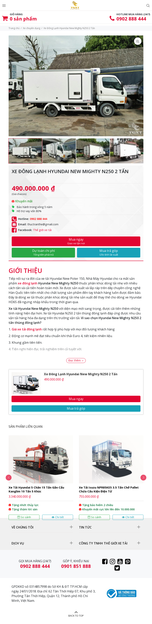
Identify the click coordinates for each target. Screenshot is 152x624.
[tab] (25, 268)
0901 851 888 (76, 566)
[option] (25, 151)
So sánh (24, 517)
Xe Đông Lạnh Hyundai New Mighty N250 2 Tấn (80, 374)
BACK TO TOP (76, 615)
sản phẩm (23, 18)
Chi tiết (58, 517)
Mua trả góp (109, 252)
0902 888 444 (131, 18)
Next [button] (143, 478)
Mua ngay (76, 241)
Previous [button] (9, 478)
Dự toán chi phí (43, 252)
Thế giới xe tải (42, 230)
